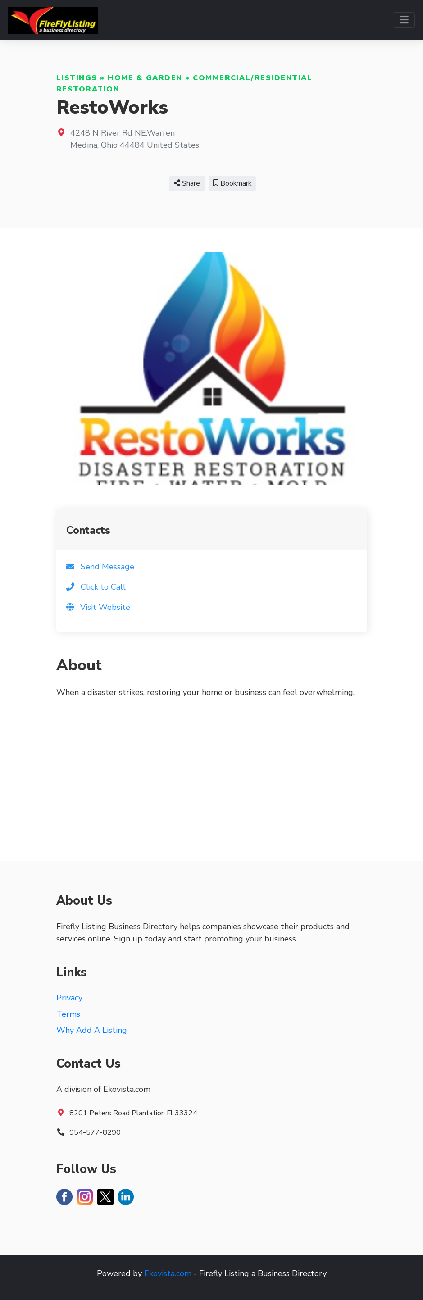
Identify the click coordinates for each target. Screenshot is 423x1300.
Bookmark (232, 183)
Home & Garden (145, 78)
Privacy (69, 997)
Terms (68, 1014)
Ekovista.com (167, 1273)
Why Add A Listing (91, 1030)
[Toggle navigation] (404, 20)
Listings (76, 78)
